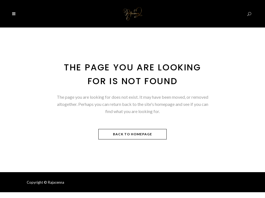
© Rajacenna (54, 182)
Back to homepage (132, 134)
